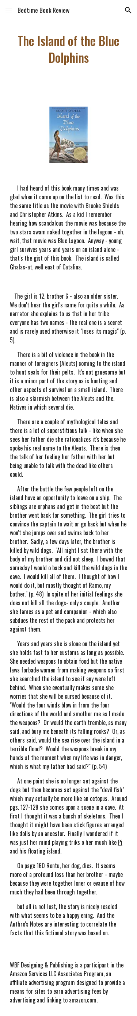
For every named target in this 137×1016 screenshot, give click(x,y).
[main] (68, 49)
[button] (9, 10)
